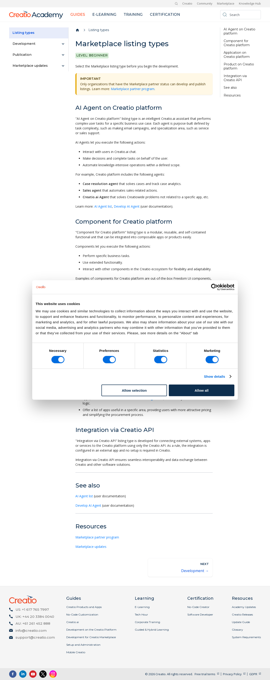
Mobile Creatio (75, 652)
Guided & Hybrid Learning (152, 629)
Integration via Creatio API (235, 78)
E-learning (104, 14)
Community (204, 3)
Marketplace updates (30, 66)
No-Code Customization (82, 614)
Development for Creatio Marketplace (91, 637)
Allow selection (134, 390)
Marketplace (225, 3)
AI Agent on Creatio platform (239, 31)
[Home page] (77, 30)
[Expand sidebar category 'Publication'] (63, 55)
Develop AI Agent (127, 206)
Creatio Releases (242, 614)
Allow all (202, 390)
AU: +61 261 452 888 (33, 623)
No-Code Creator (198, 607)
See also (230, 88)
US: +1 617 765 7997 (32, 609)
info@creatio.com (31, 630)
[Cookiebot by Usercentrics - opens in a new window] (214, 287)
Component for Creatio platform (237, 43)
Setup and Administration (83, 644)
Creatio (187, 3)
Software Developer (200, 614)
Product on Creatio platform (239, 66)
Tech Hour (141, 614)
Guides (77, 14)
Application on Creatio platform (237, 55)
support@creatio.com (35, 637)
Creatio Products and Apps (84, 607)
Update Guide (241, 622)
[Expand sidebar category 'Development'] (63, 44)
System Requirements (246, 637)
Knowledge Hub (250, 3)
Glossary (237, 629)
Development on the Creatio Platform (91, 629)
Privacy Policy (232, 674)
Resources (232, 95)
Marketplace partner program (132, 89)
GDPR (253, 674)
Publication (22, 55)
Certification (165, 14)
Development (24, 44)
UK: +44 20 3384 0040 (35, 616)
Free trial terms (205, 674)
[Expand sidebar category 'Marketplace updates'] (63, 66)
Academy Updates (244, 607)
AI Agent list (103, 206)
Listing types (23, 33)
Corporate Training (147, 622)
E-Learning (142, 607)
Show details (214, 376)
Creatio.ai (72, 622)
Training (133, 14)
